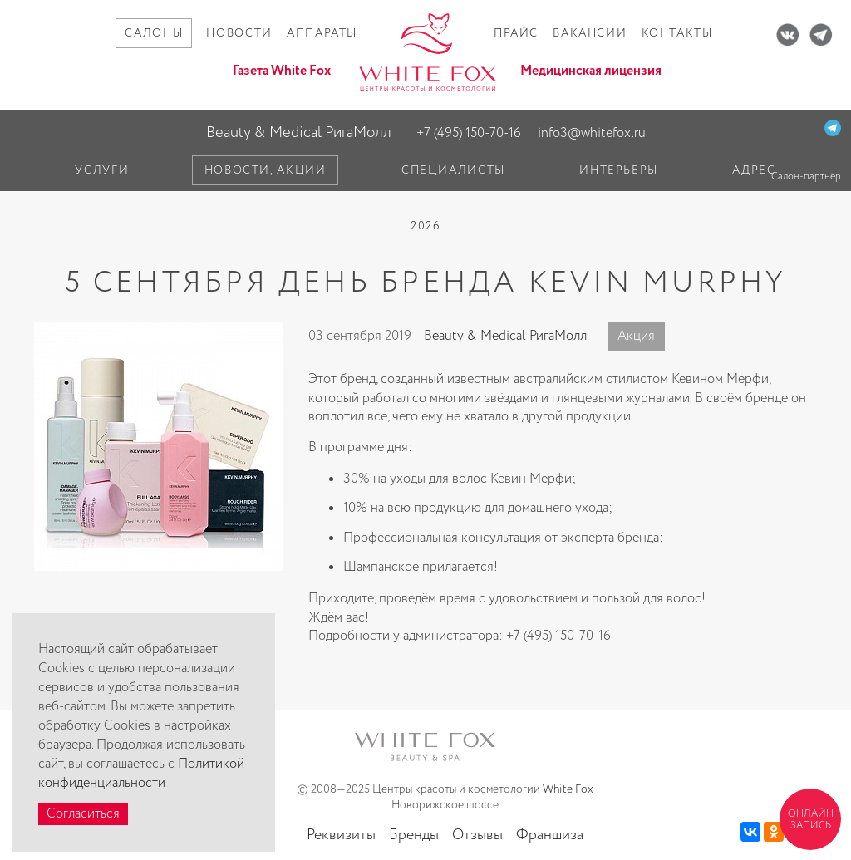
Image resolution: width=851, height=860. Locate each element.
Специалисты (453, 170)
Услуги (102, 170)
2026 (425, 226)
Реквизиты (341, 835)
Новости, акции (265, 170)
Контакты (677, 33)
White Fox (568, 789)
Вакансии (590, 33)
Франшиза (549, 835)
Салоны (154, 33)
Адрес (753, 170)
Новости (239, 33)
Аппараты (322, 33)
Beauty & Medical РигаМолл (298, 132)
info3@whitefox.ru (592, 133)
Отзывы (477, 835)
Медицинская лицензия (591, 71)
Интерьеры (618, 170)
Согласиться (83, 813)
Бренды (414, 835)
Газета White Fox (282, 71)
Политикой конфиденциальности (141, 773)
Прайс (516, 33)
